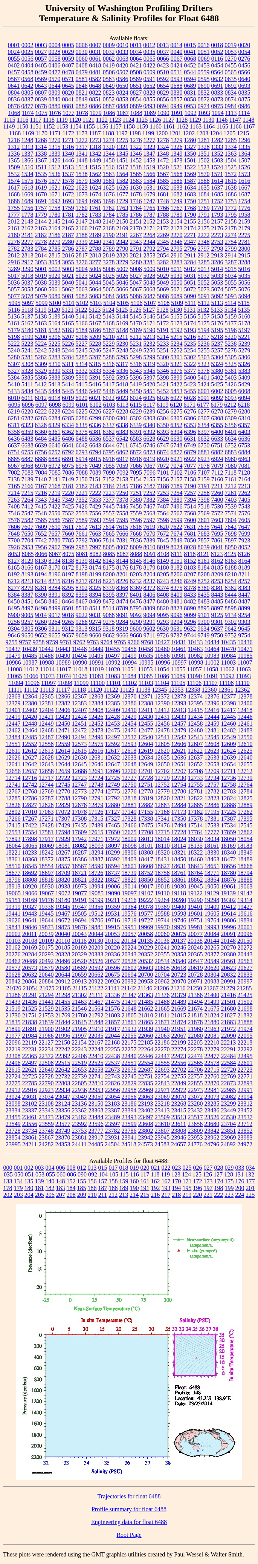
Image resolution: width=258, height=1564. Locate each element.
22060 (145, 1035)
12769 (46, 791)
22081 (212, 1035)
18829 (129, 879)
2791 (136, 248)
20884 (46, 981)
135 (29, 1181)
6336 (95, 425)
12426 (96, 717)
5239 (244, 343)
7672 (163, 533)
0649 (109, 86)
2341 (109, 242)
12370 (129, 696)
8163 (231, 561)
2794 (163, 248)
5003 (68, 269)
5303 (204, 357)
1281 (204, 140)
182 (50, 1188)
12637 (195, 757)
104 (103, 1174)
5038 (41, 282)
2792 (150, 248)
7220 (68, 493)
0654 (163, 86)
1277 (150, 140)
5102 (82, 303)
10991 (96, 662)
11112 (31, 689)
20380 (228, 954)
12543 (195, 737)
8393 (82, 594)
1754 (244, 201)
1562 (95, 174)
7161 (231, 479)
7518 (204, 506)
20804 (212, 974)
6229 (136, 411)
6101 (82, 404)
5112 (203, 303)
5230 (122, 343)
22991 (245, 1090)
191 (145, 1188)
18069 (46, 846)
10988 (46, 662)
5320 (163, 364)
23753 (79, 1130)
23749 (62, 1130)
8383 (244, 588)
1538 (82, 174)
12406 (62, 710)
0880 (55, 106)
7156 (163, 479)
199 (229, 1188)
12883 (162, 805)
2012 (14, 221)
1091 (177, 113)
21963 (212, 1029)
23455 (13, 1117)
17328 (129, 818)
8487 (244, 601)
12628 (46, 757)
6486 (68, 438)
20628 (13, 974)
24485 (95, 1144)
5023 (82, 276)
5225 (55, 343)
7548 (41, 513)
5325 (230, 364)
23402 (145, 1110)
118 (155, 1174)
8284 (55, 588)
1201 (175, 133)
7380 (136, 499)
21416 (228, 995)
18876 (228, 879)
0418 (95, 65)
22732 (62, 1076)
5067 (136, 289)
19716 (112, 920)
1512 (54, 167)
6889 (55, 459)
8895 (203, 608)
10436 (245, 642)
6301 (122, 418)
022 (166, 1167)
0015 (190, 45)
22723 (245, 1069)
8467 (82, 601)
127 (218, 1174)
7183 (95, 486)
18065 (29, 846)
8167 (41, 567)
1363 (231, 153)
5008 (136, 269)
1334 (231, 147)
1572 (231, 174)
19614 (228, 913)
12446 (245, 717)
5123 (95, 309)
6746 (149, 445)
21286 (13, 995)
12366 (62, 696)
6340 (149, 425)
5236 (204, 343)
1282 (217, 140)
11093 (243, 676)
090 (82, 1174)
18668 (245, 866)
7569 (204, 513)
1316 (68, 147)
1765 (150, 208)
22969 (145, 1090)
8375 (177, 588)
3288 (244, 262)
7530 (217, 506)
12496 (96, 737)
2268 (150, 235)
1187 (95, 133)
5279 (244, 350)
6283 (41, 418)
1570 (204, 174)
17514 (195, 825)
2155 (190, 221)
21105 (63, 988)
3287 (231, 262)
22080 (195, 1035)
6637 (14, 445)
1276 (136, 140)
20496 (62, 961)
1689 (27, 201)
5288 (109, 357)
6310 (244, 418)
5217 (203, 337)
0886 (95, 106)
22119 (29, 1042)
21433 (13, 1002)
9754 (244, 635)
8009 (136, 547)
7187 (150, 486)
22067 (178, 1035)
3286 (217, 262)
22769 (228, 1076)
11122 (111, 689)
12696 (112, 771)
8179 (150, 567)
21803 (112, 1015)
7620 (163, 527)
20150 (244, 940)
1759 (68, 208)
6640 (55, 445)
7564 (163, 513)
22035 (96, 1035)
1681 (163, 194)
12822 (195, 798)
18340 (228, 852)
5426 (230, 384)
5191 (163, 330)
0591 (150, 79)
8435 (204, 594)
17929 (62, 839)
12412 (161, 710)
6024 (136, 398)
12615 (79, 751)
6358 (14, 432)
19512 (96, 913)
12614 (62, 751)
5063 (82, 289)
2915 (244, 255)
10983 (212, 656)
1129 (195, 119)
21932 (129, 1029)
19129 (211, 893)
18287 (79, 852)
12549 (228, 737)
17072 (62, 812)
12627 (29, 757)
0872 (204, 99)
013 (92, 1167)
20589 (79, 968)
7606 (14, 527)
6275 (177, 411)
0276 (244, 58)
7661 (82, 533)
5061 (55, 289)
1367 (41, 160)
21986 (46, 1035)
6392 (150, 432)
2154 (177, 221)
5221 (244, 337)
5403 (231, 377)
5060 (41, 289)
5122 (81, 309)
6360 (41, 432)
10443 (62, 649)
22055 (129, 1035)
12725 (112, 778)
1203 (202, 133)
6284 (55, 418)
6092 (217, 398)
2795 (177, 248)
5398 (163, 377)
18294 (96, 852)
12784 (245, 791)
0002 (27, 45)
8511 (95, 608)
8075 (68, 554)
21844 (62, 1022)
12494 (79, 737)
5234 (177, 343)
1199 (148, 133)
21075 (47, 988)
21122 (96, 988)
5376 (177, 371)
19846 (29, 927)
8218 (95, 581)
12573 (79, 744)
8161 (204, 561)
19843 (13, 927)
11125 (127, 689)
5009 (150, 269)
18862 (195, 879)
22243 (79, 1049)
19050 (212, 886)
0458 (27, 72)
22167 (95, 1042)
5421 (163, 384)
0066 (163, 58)
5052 (204, 282)
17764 (195, 832)
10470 (228, 649)
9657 (68, 635)
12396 (212, 703)
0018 (217, 45)
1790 (190, 214)
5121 (68, 309)
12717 (46, 778)
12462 (13, 730)
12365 (46, 696)
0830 (177, 92)
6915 (95, 459)
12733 (195, 778)
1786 (136, 214)
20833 (245, 974)
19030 (178, 886)
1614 (217, 181)
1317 (82, 147)
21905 (79, 1029)
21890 (13, 1029)
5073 (204, 289)
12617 (112, 751)
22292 (245, 1049)
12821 (178, 798)
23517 (195, 1117)
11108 (226, 683)
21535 (62, 1008)
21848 (96, 1022)
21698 (245, 1008)
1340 (68, 153)
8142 (95, 561)
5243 (55, 350)
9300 (204, 622)
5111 (190, 303)
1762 (109, 208)
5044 (95, 282)
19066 (29, 893)
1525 (230, 167)
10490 (62, 656)
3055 (68, 262)
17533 (212, 825)
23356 (62, 1110)
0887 (109, 106)
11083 (112, 676)
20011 (29, 934)
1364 (244, 153)
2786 (68, 248)
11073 (47, 676)
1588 (204, 181)
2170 (136, 228)
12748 (96, 784)
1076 (55, 113)
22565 (195, 1063)
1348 (163, 153)
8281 (41, 588)
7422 (55, 506)
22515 (62, 1063)
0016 (203, 45)
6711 (122, 445)
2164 (55, 228)
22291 (228, 1049)
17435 (79, 825)
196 (197, 1188)
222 (218, 1195)
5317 (122, 364)
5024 (95, 276)
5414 (68, 384)
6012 (41, 398)
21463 (79, 1002)
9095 (163, 615)
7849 (177, 540)
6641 (68, 445)
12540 (145, 737)
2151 (136, 221)
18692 (29, 873)
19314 (244, 900)
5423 (190, 384)
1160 (156, 126)
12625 (244, 751)
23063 (145, 1097)
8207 (190, 574)
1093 (204, 113)
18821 (79, 879)
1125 (142, 119)
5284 (68, 357)
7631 (190, 527)
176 (239, 1181)
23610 (162, 1124)
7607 (27, 527)
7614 (108, 527)
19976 (178, 927)
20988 (212, 981)
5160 (244, 316)
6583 (136, 438)
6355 (217, 425)
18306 (129, 852)
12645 (79, 764)
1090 (163, 113)
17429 (62, 825)
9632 (190, 628)
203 (18, 1195)
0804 (14, 92)
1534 (27, 174)
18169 (228, 846)
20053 (112, 934)
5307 (14, 364)
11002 (212, 662)
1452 (136, 160)
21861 (129, 1022)
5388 (55, 377)
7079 (217, 466)
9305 (27, 628)
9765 (120, 642)
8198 (82, 574)
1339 (55, 153)
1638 (231, 187)
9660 (95, 635)
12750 (129, 784)
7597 (150, 520)
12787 (46, 798)
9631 (176, 628)
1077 (69, 113)
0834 (231, 92)
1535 (41, 174)
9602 (149, 628)
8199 (95, 574)
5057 (14, 289)
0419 (109, 65)
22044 (112, 1035)
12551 (13, 744)
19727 (145, 920)
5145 (136, 316)
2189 (95, 235)
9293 (163, 622)
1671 (55, 194)
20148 (228, 940)
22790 (46, 1083)
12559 (62, 744)
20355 (162, 954)
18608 (145, 866)
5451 (150, 391)
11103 (146, 683)
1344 (109, 153)
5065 (109, 289)
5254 (190, 350)
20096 (244, 934)
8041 (217, 547)
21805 (129, 1015)
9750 (217, 635)
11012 (30, 669)
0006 (82, 45)
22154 (79, 1042)
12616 (95, 751)
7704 (27, 540)
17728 (178, 832)
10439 (29, 649)
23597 (112, 1124)
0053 (231, 52)
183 (60, 1188)
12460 (228, 723)
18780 (228, 873)
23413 (162, 1110)
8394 (95, 594)
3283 (177, 262)
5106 (136, 303)
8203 (136, 574)
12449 (46, 723)
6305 (177, 418)
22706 (195, 1069)
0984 (231, 106)
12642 (29, 764)
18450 (178, 859)
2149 (109, 221)
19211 (112, 900)
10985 (245, 656)
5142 (95, 316)
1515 (95, 167)
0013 (163, 45)
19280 (178, 900)
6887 (27, 459)
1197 (121, 133)
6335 (81, 425)
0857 (177, 99)
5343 (136, 371)
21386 (195, 995)
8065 (27, 554)
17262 (245, 812)
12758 (228, 784)
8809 (149, 608)
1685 (217, 194)
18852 (162, 879)
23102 (29, 1103)
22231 (29, 1049)
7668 (136, 533)
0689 (190, 86)
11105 (178, 683)
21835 (13, 1022)
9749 (203, 635)
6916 (109, 459)
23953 (195, 1137)
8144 (122, 561)
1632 (163, 187)
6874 (163, 452)
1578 (68, 181)
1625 (109, 187)
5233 (163, 343)
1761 (95, 208)
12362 (242, 689)
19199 (96, 900)
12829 (62, 805)
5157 (204, 316)
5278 (231, 350)
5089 (177, 296)
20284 (29, 954)
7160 (217, 479)
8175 (109, 567)
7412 (27, 506)
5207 (68, 337)
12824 (228, 798)
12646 (96, 764)
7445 (109, 506)
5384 (14, 377)
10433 (195, 642)
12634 (145, 757)
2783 (27, 248)
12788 (62, 798)
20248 (195, 947)
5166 (82, 323)
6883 (231, 452)
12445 (228, 717)
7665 (109, 533)
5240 (14, 350)
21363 (145, 995)
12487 (46, 737)
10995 (145, 662)
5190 (150, 330)
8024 (177, 547)
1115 (9, 119)
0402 (14, 65)
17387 (228, 818)
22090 (228, 1035)
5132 (203, 309)
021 (155, 1167)
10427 (162, 642)
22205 (195, 1042)
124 (186, 1174)
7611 (68, 527)
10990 (79, 662)
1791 (204, 214)
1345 (122, 153)
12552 (29, 744)
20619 (195, 968)
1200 (162, 133)
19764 (212, 920)
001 (18, 1167)
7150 (82, 479)
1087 (123, 113)
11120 (94, 689)
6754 (14, 452)
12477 (145, 730)
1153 (62, 126)
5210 (109, 337)
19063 (245, 886)
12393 (178, 703)
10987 (29, 662)
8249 (190, 581)
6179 (217, 404)
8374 (163, 588)
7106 (190, 472)
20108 (29, 940)
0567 (14, 79)
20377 (212, 954)
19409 (212, 907)
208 (71, 1195)
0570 (55, 79)
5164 (55, 323)
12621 (178, 751)
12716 (29, 778)
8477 (150, 601)
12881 (129, 805)
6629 (163, 438)
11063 (243, 669)
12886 (212, 805)
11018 (80, 669)
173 (208, 1181)
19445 (46, 913)
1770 (217, 208)
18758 (162, 873)
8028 (190, 547)
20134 (128, 940)
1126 (155, 119)
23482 (79, 1117)
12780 (178, 791)
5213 (149, 337)
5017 (14, 276)
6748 (176, 445)
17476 (162, 825)
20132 (112, 940)
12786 (29, 798)
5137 (27, 316)
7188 (163, 486)
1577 (55, 181)
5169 (122, 323)
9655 (55, 635)
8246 (177, 581)
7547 (27, 513)
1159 (142, 126)
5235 (190, 343)
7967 (55, 547)
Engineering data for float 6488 (129, 1522)
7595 (122, 520)
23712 (244, 1124)
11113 (47, 689)
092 (92, 1174)
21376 (161, 995)
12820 (162, 798)
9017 (55, 615)
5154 (163, 316)
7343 (41, 499)
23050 (96, 1097)
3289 (14, 269)
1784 (109, 214)
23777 (96, 1130)
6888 (41, 459)
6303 (150, 418)
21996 (62, 1035)
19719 (129, 920)
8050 (231, 547)
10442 (46, 649)
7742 (41, 540)
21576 (112, 1008)
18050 (228, 839)
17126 (96, 812)
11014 (47, 669)
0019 (230, 45)
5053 (217, 282)
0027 (41, 52)
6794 (95, 452)
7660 (68, 533)
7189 (177, 486)
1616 (244, 181)
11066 (30, 676)
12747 (79, 784)
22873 (228, 1083)
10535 (145, 656)
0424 (177, 65)
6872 (136, 452)
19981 (195, 927)
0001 (14, 45)
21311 (96, 995)
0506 (109, 72)
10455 (112, 649)
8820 (163, 608)
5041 (82, 282)
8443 (217, 594)
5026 (122, 276)
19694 (79, 920)
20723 (178, 974)
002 (29, 1167)
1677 (122, 194)
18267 (62, 852)
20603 (145, 968)
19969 (145, 927)
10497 (112, 656)
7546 (14, 513)
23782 (112, 1130)
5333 (95, 371)
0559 (203, 72)
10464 (212, 649)
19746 (178, 920)
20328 (62, 954)
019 (134, 1167)
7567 (177, 513)
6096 (28, 404)
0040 (177, 52)
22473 (178, 1056)
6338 (122, 425)
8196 (55, 574)
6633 (217, 438)
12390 (162, 703)
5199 (27, 337)
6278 (217, 411)
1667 (244, 187)
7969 (68, 547)
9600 (136, 628)
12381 (46, 703)
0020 (244, 45)
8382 (231, 588)
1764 (136, 208)
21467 (96, 1002)
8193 (27, 574)
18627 (162, 866)
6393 (163, 432)
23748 (46, 1130)
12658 (46, 771)
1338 (41, 153)
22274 (178, 1049)
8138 (68, 561)
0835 (244, 92)
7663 (95, 533)
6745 (136, 445)
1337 (27, 153)
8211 (244, 574)
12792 (112, 798)
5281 (27, 357)
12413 (178, 710)
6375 (82, 432)
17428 (46, 825)
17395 (245, 818)
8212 (14, 581)
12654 (228, 764)
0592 (163, 79)
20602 (129, 968)
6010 (14, 398)
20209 (96, 947)
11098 (64, 683)
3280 (136, 262)
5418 (122, 384)
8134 (55, 561)
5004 (82, 269)
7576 (244, 513)
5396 (136, 377)
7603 (217, 520)
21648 (129, 1008)
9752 (230, 635)
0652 (150, 86)
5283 (55, 357)
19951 (129, 927)
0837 (27, 99)
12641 (13, 764)
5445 (68, 391)
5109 (177, 303)
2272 (204, 235)
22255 (112, 1049)
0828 (150, 92)
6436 (14, 438)
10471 (245, 649)
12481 (212, 730)
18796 (13, 879)
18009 (129, 839)
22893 (245, 1083)
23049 (79, 1097)
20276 (13, 954)
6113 (122, 404)
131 (239, 1174)
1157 (115, 126)
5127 (149, 309)
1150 (22, 126)
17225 (228, 812)
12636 (178, 757)
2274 (231, 235)
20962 (162, 981)
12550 (245, 737)
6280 (244, 411)
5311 (68, 364)
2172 (163, 228)
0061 (95, 58)
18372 (46, 859)
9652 (41, 635)
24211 (29, 1144)
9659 (82, 635)
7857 (204, 540)
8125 (230, 554)
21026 (13, 988)
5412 (41, 384)
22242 (62, 1049)
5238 (231, 343)
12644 (62, 764)
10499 (129, 656)
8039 (204, 547)
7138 (14, 479)
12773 (79, 791)
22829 (129, 1083)
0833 (217, 92)
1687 (244, 194)
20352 (145, 954)
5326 (244, 364)
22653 (79, 1069)
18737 (112, 873)
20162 (13, 947)
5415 (81, 384)
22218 (244, 1042)
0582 (95, 79)
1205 (229, 133)
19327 (29, 907)
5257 (217, 350)
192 (155, 1188)
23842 (212, 1130)
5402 (217, 377)
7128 (244, 472)
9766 (134, 642)
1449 (95, 160)
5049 (163, 282)
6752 (230, 445)
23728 (13, 1130)
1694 (82, 201)
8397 (122, 594)
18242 (46, 852)
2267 (136, 235)
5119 (40, 309)
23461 (29, 1117)
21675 (212, 1008)
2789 (109, 248)
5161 (14, 323)
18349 (245, 852)
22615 (13, 1069)
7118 (231, 472)
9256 (14, 622)
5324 (217, 364)
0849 (82, 99)
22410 (96, 1056)
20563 (245, 961)
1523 (203, 167)
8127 (14, 561)
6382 (109, 432)
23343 (46, 1110)
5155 (177, 316)
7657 (55, 533)
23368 (96, 1110)
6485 (55, 438)
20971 (195, 981)
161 (145, 1181)
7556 (95, 513)
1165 (222, 126)
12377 (228, 696)
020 (145, 1167)
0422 (150, 65)
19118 (178, 893)
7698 (231, 533)
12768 (29, 791)
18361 (13, 859)
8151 (177, 561)
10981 (178, 656)
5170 (136, 323)
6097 (41, 404)
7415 (41, 506)
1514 (81, 167)
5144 (122, 316)
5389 (68, 377)
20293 (46, 954)
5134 (230, 309)
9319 (122, 628)
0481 (95, 72)
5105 (123, 303)
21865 (145, 1022)
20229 (145, 947)
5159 (231, 316)
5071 (177, 289)
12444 (212, 717)
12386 (129, 703)
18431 (162, 859)
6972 (55, 466)
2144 (41, 221)
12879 (96, 805)
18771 (212, 873)
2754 (231, 242)
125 (197, 1174)
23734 (29, 1130)
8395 (109, 594)
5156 (190, 316)
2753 (217, 242)
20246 (178, 947)
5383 (244, 371)
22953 (96, 1090)
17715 (162, 832)
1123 (115, 119)
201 (250, 1188)
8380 (204, 588)
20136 (161, 940)
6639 (41, 445)
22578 (212, 1063)
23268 (178, 1103)
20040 (62, 934)
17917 (46, 839)
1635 (204, 187)
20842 (13, 981)
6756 (41, 452)
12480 (195, 730)
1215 (243, 133)
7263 (14, 499)
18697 (46, 873)
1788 (163, 214)
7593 (95, 520)
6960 (231, 459)
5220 (230, 337)
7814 (109, 540)
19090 (112, 893)
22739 (79, 1076)
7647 (244, 527)
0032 (109, 52)
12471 (62, 730)
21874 (178, 1022)
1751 (204, 201)
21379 (178, 995)
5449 (122, 391)
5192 (177, 330)
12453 (112, 723)
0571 (68, 79)
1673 (82, 194)
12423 (62, 717)
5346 (163, 371)
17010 (29, 812)
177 (250, 1181)
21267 (210, 988)
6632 (204, 438)
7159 (204, 479)
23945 (162, 1137)
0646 (82, 86)
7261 (231, 493)
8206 (177, 574)
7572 (217, 513)
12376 (212, 696)
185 (81, 1188)
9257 (27, 622)
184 (71, 1188)
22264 (145, 1049)
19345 (62, 907)
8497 (27, 608)
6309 (231, 418)
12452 (96, 723)
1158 (129, 126)
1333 (217, 147)
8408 (163, 594)
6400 (217, 432)
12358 (192, 689)
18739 (129, 873)
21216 (177, 988)
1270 (55, 140)
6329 (54, 425)
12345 (159, 689)
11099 (81, 683)
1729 (122, 201)
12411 (145, 710)
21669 (178, 1008)
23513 (178, 1117)
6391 (136, 432)
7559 (136, 513)
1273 (95, 140)
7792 (82, 540)
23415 (178, 1110)
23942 (145, 1137)
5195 (217, 330)
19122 (195, 893)
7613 (95, 527)
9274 (95, 622)
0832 (204, 92)
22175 (128, 1042)
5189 (136, 330)
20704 (162, 974)
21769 (62, 1015)
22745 (129, 1076)
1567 (163, 174)
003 (39, 1167)
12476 (129, 730)
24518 (128, 1144)
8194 (41, 574)
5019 (41, 276)
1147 (235, 119)
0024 (14, 52)
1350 (190, 153)
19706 (96, 920)
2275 (244, 235)
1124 (128, 119)
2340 (95, 242)
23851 (228, 1130)
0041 (190, 52)
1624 (95, 187)
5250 (150, 350)
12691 (96, 771)
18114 (178, 846)
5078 (27, 296)
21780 (79, 1015)
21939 (145, 1029)
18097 (112, 846)
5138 (41, 316)
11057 (194, 669)
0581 (82, 79)
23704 (228, 1124)
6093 (230, 398)
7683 (204, 533)
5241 (27, 350)
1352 (217, 153)
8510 (82, 608)
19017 (145, 886)
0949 (177, 106)
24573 (145, 1144)
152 (71, 1181)
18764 (195, 873)
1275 (122, 140)
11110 (242, 683)
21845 (79, 1022)
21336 (112, 995)
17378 (195, 818)
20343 (129, 954)
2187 (68, 235)
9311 (54, 628)
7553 (82, 513)
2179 (244, 228)
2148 (95, 221)
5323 (203, 364)
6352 (176, 425)
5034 (231, 276)
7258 (204, 493)
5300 (163, 357)
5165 (68, 323)
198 (218, 1188)
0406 (55, 65)
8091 (150, 554)
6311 (14, 425)
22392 (62, 1056)
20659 (79, 974)
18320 (162, 852)
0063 (122, 58)
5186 (95, 330)
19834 (245, 920)
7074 (177, 466)
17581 (46, 832)
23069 (162, 1097)
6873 (150, 452)
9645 (244, 628)
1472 (163, 160)
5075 (231, 289)
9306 (41, 628)
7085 (55, 472)
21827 (228, 1015)
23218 (162, 1103)
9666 (122, 635)
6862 (122, 452)
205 (39, 1195)
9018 (68, 615)
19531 (112, 913)
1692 (55, 201)
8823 (176, 608)
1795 (231, 214)
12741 (13, 784)
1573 (244, 174)
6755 (27, 452)
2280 (68, 242)
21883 (228, 1022)
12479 (178, 730)
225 (250, 1195)
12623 (211, 751)
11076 (80, 676)
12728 (145, 778)
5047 (136, 282)
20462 (13, 961)
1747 (150, 201)
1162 (182, 126)
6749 (190, 445)
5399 (177, 377)
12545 (212, 737)
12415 (195, 710)
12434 (195, 717)
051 (29, 1174)
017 (113, 1167)
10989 (62, 662)
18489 (245, 859)
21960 (195, 1029)
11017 (63, 669)
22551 (129, 1063)
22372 (46, 1056)
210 (92, 1195)
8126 (244, 554)
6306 (190, 418)
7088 (82, 472)
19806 (228, 920)
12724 (96, 778)
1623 (82, 187)
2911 (190, 255)
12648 (129, 764)
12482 (228, 730)
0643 (41, 86)
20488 (29, 961)
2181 (27, 235)
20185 (62, 947)
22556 (178, 1063)
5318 (136, 364)
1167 (249, 126)
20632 (29, 974)
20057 (128, 934)
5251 (163, 350)
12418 (244, 710)
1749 (177, 201)
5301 (177, 357)
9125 (217, 615)
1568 (177, 174)
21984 (29, 1035)
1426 (55, 160)
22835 (145, 1083)
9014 (41, 615)
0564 (217, 72)
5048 (150, 282)
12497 (112, 737)
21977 (13, 1035)
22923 (46, 1090)
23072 (195, 1097)
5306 (244, 357)
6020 (81, 398)
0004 (55, 45)
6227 (109, 411)
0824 (122, 92)
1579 (82, 181)
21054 (30, 988)
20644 (62, 974)
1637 (217, 187)
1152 (49, 126)
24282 (46, 1144)
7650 (27, 533)
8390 (41, 594)
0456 (244, 65)
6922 (190, 459)
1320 (109, 147)
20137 (178, 940)
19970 (162, 927)
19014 (129, 886)
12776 (129, 791)
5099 (41, 303)
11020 (112, 669)
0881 (68, 106)
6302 (136, 418)
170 (176, 1181)
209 (81, 1195)
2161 (14, 228)
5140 (68, 316)
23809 (195, 1130)
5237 (217, 343)
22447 (162, 1056)
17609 (79, 832)
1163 (196, 126)
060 (61, 1174)
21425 (244, 995)
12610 (245, 744)
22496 (13, 1063)
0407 (68, 65)
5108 (163, 303)
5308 (27, 364)
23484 (96, 1117)
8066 (41, 554)
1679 (150, 194)
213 (123, 1195)
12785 (13, 798)
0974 (204, 106)
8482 (190, 601)
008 (71, 1167)
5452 (163, 391)
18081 (62, 846)
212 (113, 1195)
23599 (129, 1124)
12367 (79, 696)
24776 (195, 1144)
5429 (244, 384)
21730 (13, 1015)
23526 (212, 1117)
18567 (79, 866)
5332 (82, 371)
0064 (136, 58)
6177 (203, 404)
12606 (178, 744)
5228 (95, 343)
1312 (14, 147)
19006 (112, 886)
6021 (95, 398)
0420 (122, 65)
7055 (109, 466)
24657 (178, 1144)
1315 (55, 147)
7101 (163, 472)
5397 (150, 377)
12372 (162, 696)
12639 (228, 757)
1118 (49, 119)
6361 (55, 432)
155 (81, 1181)
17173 (178, 812)
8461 (55, 601)
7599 (177, 520)
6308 (217, 418)
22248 (96, 1049)
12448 (29, 723)
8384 (14, 594)
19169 (29, 900)
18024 (178, 839)
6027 (176, 398)
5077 (14, 296)
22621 (29, 1069)
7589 (82, 520)
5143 (109, 316)
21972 (228, 1029)
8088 (136, 554)
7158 (190, 479)
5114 (230, 303)
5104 (109, 303)
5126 (136, 309)
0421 (136, 65)
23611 (178, 1124)
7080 (231, 466)
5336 (122, 371)
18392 (112, 859)
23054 (112, 1097)
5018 (27, 276)
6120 (176, 404)
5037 (27, 282)
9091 (122, 615)
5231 (136, 343)
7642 (230, 527)
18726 (96, 873)
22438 (112, 1056)
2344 (150, 242)
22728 (46, 1076)
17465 (112, 825)
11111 (15, 689)
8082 (95, 554)
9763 (93, 642)
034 (250, 1167)
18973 (79, 886)
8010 (150, 547)
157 (102, 1181)
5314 (81, 364)
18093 (96, 846)
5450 (136, 391)
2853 (150, 255)
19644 (46, 920)
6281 (14, 418)
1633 (177, 187)
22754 (162, 1076)
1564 (122, 174)
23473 (46, 1117)
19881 (96, 927)
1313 (27, 147)
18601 (129, 866)
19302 (228, 900)
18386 (79, 859)
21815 (178, 1015)
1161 (169, 126)
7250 (122, 493)
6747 (163, 445)
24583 (161, 1144)
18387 (96, 859)
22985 (228, 1090)
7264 (27, 499)
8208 (204, 574)
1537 (68, 174)
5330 (55, 371)
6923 (204, 459)
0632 (217, 79)
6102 (96, 404)
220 (197, 1195)
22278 (195, 1049)
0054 (244, 52)
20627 (245, 968)
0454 (217, 65)
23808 (178, 1130)
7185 (122, 486)
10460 (162, 649)
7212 (230, 486)
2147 (82, 221)
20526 (96, 961)
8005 (109, 547)
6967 (14, 466)
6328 (41, 425)
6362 (68, 432)
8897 (217, 608)
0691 (217, 86)
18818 (46, 879)
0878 (41, 106)
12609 (228, 744)
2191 (122, 235)
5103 (96, 303)
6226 (95, 411)
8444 (231, 594)
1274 (109, 140)
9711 (149, 635)
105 (113, 1174)
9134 (231, 615)
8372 (150, 588)
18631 (178, 866)
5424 (203, 384)
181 (39, 1188)
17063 (46, 812)
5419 (136, 384)
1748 (163, 201)
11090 (194, 676)
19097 (129, 893)
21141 (112, 988)
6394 (177, 432)
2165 (68, 228)
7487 (163, 506)
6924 (217, 459)
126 (207, 1174)
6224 (68, 411)
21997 (79, 1035)
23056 (129, 1097)
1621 (55, 187)
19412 (228, 907)
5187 (109, 330)
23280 (195, 1103)
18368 (29, 859)
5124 (108, 309)
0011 (136, 45)
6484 (41, 438)
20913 (79, 981)
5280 (14, 357)
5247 (109, 350)
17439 (96, 825)
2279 (55, 242)
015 (102, 1167)
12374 (195, 696)
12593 (129, 744)
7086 (68, 472)
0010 (122, 45)
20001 (245, 927)
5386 (41, 377)
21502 (245, 1002)
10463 (195, 649)
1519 (149, 167)
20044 (95, 934)
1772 (231, 208)
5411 (27, 384)
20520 (79, 961)
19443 (29, 913)
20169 (29, 947)
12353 (175, 689)
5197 (244, 330)
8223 (109, 581)
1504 (231, 160)
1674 (95, 194)
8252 (204, 581)
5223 (27, 343)
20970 (178, 981)
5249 (136, 350)
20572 (13, 968)
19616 (245, 913)
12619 (145, 751)
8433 (190, 594)
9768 (147, 642)
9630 (163, 628)
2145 (55, 221)
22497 (29, 1063)
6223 (55, 411)
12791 (96, 798)
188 (113, 1188)
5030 (177, 276)
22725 (29, 1076)
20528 (129, 961)
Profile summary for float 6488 (129, 1509)
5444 (55, 391)
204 (29, 1195)
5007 (122, 269)
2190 (109, 235)
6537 (109, 438)
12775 (112, 791)
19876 (79, 927)
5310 (55, 364)
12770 (62, 791)
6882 (217, 452)
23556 (29, 1124)
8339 (109, 588)
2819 (109, 255)
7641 (217, 527)
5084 (109, 296)
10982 (195, 656)
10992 (112, 662)
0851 (95, 99)
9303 (244, 622)
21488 (162, 1002)
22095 (245, 1035)
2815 (55, 255)
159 (123, 1181)
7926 (14, 547)
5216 (190, 337)
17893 (13, 839)
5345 (150, 371)
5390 (82, 377)
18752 (145, 873)
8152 (190, 561)
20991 (228, 981)
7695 (217, 533)
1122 (102, 119)
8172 (68, 567)
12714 (13, 778)
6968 (27, 466)
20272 (245, 947)
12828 (46, 805)
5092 (217, 296)
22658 (96, 1069)
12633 (129, 757)
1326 (177, 147)
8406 (150, 594)
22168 (112, 1042)
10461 (178, 649)
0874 (231, 99)
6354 (203, 425)
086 (71, 1174)
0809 (55, 92)
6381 (95, 432)
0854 (136, 99)
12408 (96, 710)
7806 (95, 540)
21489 (178, 1002)
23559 (46, 1124)
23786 (129, 1130)
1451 (122, 160)
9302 (231, 622)
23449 (228, 1110)
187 (102, 1188)
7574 (231, 513)
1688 (14, 201)
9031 (95, 615)
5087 (150, 296)
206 (50, 1195)
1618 (27, 187)
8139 (82, 561)
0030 (82, 52)
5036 (14, 282)
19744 (162, 920)
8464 (68, 601)
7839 (150, 540)
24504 (112, 1144)
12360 (209, 689)
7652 (41, 533)
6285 (68, 418)
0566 (244, 72)
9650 (27, 635)
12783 (228, 791)
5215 (176, 337)
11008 (14, 669)
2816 (68, 255)
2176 (217, 228)
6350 (163, 425)
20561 (228, 961)
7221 (82, 493)
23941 (129, 1137)
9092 (136, 615)
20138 (195, 940)
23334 (13, 1110)
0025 (27, 52)
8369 (136, 588)
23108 (46, 1103)
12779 (162, 791)
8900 (14, 615)
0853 (122, 99)
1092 (191, 113)
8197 (68, 574)
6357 (244, 425)
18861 (178, 879)
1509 (14, 167)
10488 (46, 656)
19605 (212, 913)
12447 (13, 723)
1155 (89, 126)
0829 (163, 92)
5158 (217, 316)
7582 (27, 520)
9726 (163, 635)
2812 (14, 255)
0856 (163, 99)
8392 (68, 594)
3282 (163, 262)
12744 (46, 784)
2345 (163, 242)
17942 (79, 839)
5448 (109, 391)
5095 (14, 303)
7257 (190, 493)
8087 (122, 554)
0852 (109, 99)
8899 (244, 608)
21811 (162, 1015)
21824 (211, 1015)
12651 (178, 764)
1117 (35, 119)
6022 (108, 398)
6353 (190, 425)
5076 (244, 289)
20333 (96, 954)
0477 (55, 72)
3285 (204, 262)
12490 (62, 737)
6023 (122, 398)
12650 (162, 764)
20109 (46, 940)
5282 (41, 357)
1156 (102, 126)
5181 (41, 330)
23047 (62, 1097)
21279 (227, 988)
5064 (95, 289)
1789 (177, 214)
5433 (14, 391)
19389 (162, 907)
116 (134, 1174)
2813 (27, 255)
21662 (145, 1008)
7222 (95, 493)
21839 (46, 1022)
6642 (82, 445)
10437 (13, 649)
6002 (217, 391)
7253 (163, 493)
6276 (190, 411)
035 (8, 1174)
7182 (82, 486)
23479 (62, 1117)
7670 (150, 533)
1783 (95, 214)
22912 (13, 1090)
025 (187, 1167)
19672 (62, 920)
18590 (96, 866)
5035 (244, 276)
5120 (54, 309)
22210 (211, 1042)
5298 (136, 357)
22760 (212, 1076)
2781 (244, 242)
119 (165, 1174)
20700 (145, 974)
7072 (163, 466)
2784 (41, 248)
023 (176, 1167)
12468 (46, 730)
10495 (96, 656)
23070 (178, 1097)
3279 (122, 262)
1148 (248, 119)
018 (123, 1167)
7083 (27, 472)
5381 (231, 371)
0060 (82, 58)
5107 (150, 303)
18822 (96, 879)
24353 (62, 1144)
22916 (29, 1090)
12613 (45, 751)
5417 (108, 384)
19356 (96, 907)
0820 (68, 92)
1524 (217, 167)
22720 (228, 1069)
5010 (163, 269)
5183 (68, 330)
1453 (150, 160)
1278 (163, 140)
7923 (244, 540)
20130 (95, 940)
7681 (190, 533)
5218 (217, 337)
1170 (41, 133)
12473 (96, 730)
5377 (190, 371)
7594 (109, 520)
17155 (145, 812)
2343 (136, 242)
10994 (129, 662)
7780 (55, 540)
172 (197, 1181)
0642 (27, 86)
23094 (245, 1097)
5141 (82, 316)
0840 (55, 99)
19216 (128, 900)
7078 (204, 466)
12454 (129, 723)
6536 (95, 438)
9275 (109, 622)
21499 (212, 1002)
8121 (203, 554)
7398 (204, 499)
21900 (46, 1029)
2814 (41, 255)
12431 (162, 717)
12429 (129, 717)
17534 (228, 825)
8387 (27, 594)
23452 (245, 1110)
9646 (14, 635)
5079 (41, 296)
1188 (108, 133)
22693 (162, 1069)
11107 (210, 683)
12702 (162, 771)
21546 (79, 1008)
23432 (195, 1110)
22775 (13, 1083)
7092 (122, 472)
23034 (46, 1097)
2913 (217, 255)
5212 (136, 337)
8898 (230, 608)
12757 (212, 784)
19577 (145, 913)
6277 (204, 411)
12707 (178, 771)
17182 (195, 812)
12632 (112, 757)
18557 (62, 866)
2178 (231, 228)
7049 (95, 466)
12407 (79, 710)
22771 (245, 1076)
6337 (108, 425)
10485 (29, 656)
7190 (190, 486)
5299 (150, 357)
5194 (204, 330)
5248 (122, 350)
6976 (82, 466)
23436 (212, 1110)
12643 (46, 764)
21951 (178, 1029)
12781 (195, 791)
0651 (136, 86)
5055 (231, 282)
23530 (228, 1117)
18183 (244, 846)
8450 (14, 601)
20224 (129, 947)
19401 (195, 907)
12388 (145, 703)
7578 (14, 520)
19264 (161, 900)
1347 (150, 153)
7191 (204, 486)
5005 (95, 269)
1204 (216, 133)
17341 (162, 818)
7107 (204, 472)
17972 (112, 839)
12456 (162, 723)
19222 (145, 900)
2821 (136, 255)
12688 (79, 771)
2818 (95, 255)
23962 (212, 1137)
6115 (136, 404)
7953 (27, 547)
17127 (112, 812)
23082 (228, 1097)
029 (229, 1167)
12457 (178, 723)
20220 (112, 947)
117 (144, 1174)
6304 (163, 418)
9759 (52, 642)
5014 (217, 269)
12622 (195, 751)
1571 (217, 174)
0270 (230, 58)
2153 (163, 221)
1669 (27, 194)
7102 (177, 472)
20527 (112, 961)
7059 (122, 466)
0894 (163, 106)
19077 (79, 893)
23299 (228, 1103)
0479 (82, 72)
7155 (150, 479)
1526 (244, 167)
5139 (55, 316)
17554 (29, 832)
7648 (14, 533)
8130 (41, 561)
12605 (162, 744)
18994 (96, 886)
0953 (190, 106)
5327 (14, 371)
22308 (13, 1056)
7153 (122, 479)
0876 (14, 106)
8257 (244, 581)
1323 (150, 147)
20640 (46, 974)
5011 (176, 269)
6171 (189, 404)
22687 (145, 1069)
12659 (62, 771)
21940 (162, 1029)
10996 (162, 662)
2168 (109, 228)
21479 (129, 1002)
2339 (82, 242)
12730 (178, 778)
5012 (190, 269)
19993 (212, 927)
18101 (145, 846)
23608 (145, 1124)
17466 (129, 825)
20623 (228, 968)
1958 (244, 214)
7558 (122, 513)
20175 (46, 947)
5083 (95, 296)
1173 (81, 133)
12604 (145, 744)
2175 (204, 228)
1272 (82, 140)
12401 (13, 710)
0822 (95, 92)
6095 (14, 404)
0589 (136, 79)
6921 (177, 459)
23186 (129, 1103)
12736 (228, 778)
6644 (109, 445)
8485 (217, 601)
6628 (150, 438)
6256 (163, 411)
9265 (68, 622)
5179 (14, 330)
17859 (228, 832)
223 (229, 1195)
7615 (122, 527)
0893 (150, 106)
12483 (245, 730)
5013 (203, 269)
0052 (217, 52)
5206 (55, 337)
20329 (79, 954)
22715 (212, 1069)
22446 (145, 1056)
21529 (46, 1008)
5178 (244, 323)
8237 (150, 581)
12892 (13, 812)
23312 (245, 1103)
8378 (190, 588)
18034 (212, 839)
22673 (112, 1069)
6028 (190, 398)
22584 (228, 1063)
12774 (96, 791)
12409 (112, 710)
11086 (161, 676)
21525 (29, 1008)
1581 (109, 181)
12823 (212, 798)
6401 (231, 432)
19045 (195, 886)
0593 (177, 79)
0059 (68, 58)
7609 (41, 527)
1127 (168, 119)
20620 (212, 968)
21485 (145, 1002)
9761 (66, 642)
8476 (136, 601)
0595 (204, 79)
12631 (96, 757)
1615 (231, 181)
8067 (55, 554)
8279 (27, 588)
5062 (68, 289)
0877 (27, 106)
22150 (62, 1042)
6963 (244, 459)
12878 (79, 805)
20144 (211, 940)
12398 (228, 703)
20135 (145, 940)
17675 (129, 832)
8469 (95, 601)
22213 (228, 1042)
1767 (177, 208)
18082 (79, 846)
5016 (244, 269)
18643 (195, 866)
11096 (32, 683)
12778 (145, 791)
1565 (136, 174)
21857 (112, 1022)
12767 (13, 791)
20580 (62, 968)
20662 (96, 974)
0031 (95, 52)
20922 (96, 981)
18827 (112, 879)
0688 (177, 86)
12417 (228, 710)
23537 (245, 1117)
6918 (136, 459)
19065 (13, 893)
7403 (231, 499)
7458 (136, 506)
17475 (145, 825)
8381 (217, 588)
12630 (79, 757)
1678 (136, 194)
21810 (145, 1015)
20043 (79, 934)
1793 (217, 214)
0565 (230, 72)
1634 (190, 187)
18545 (29, 866)
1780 (55, 214)
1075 (41, 113)
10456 (129, 649)
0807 (41, 92)
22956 (112, 1090)
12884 (178, 805)
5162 (27, 323)
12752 (162, 784)
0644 (55, 86)
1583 (136, 181)
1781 (68, 214)
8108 (163, 554)
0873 (217, 99)
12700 (129, 771)
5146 (150, 316)
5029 (163, 276)
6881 (204, 452)
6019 (68, 398)
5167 (95, 323)
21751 (29, 1015)
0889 (136, 106)
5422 (176, 384)
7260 (217, 493)
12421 (46, 717)
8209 (217, 574)
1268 (41, 140)
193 (166, 1188)
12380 (29, 703)
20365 (195, 954)
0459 (41, 72)
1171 (55, 133)
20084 (211, 934)
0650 (122, 86)
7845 (163, 540)
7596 (136, 520)
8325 (95, 588)
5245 (82, 350)
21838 (29, 1022)
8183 (190, 567)
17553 (13, 832)
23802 (145, 1130)
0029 (68, 52)
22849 (178, 1083)
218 (176, 1195)
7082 (14, 472)
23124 (62, 1103)
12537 (129, 737)
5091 (204, 296)
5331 (68, 371)
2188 (82, 235)
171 (187, 1181)
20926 (112, 981)
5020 (55, 276)
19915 (112, 927)
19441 (13, 913)
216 (155, 1195)
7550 (55, 513)
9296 (190, 622)
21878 (195, 1022)
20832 (228, 974)
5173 (177, 323)
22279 (212, 1049)
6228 (122, 411)
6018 (54, 398)
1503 (217, 160)
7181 (68, 486)
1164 (209, 126)
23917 (96, 1137)
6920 (163, 459)
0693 (244, 86)
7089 (95, 472)
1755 (14, 208)
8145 (136, 561)
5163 (41, 323)
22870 (212, 1083)
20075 (178, 934)
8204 (150, 574)
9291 (150, 622)
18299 (112, 852)
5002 (55, 269)
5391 (95, 377)
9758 (39, 642)
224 (239, 1195)
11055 (178, 669)
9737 (176, 635)
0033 (122, 52)
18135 (195, 846)
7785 (68, 540)
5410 (14, 384)
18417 (145, 859)
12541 (162, 737)
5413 (54, 384)
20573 (29, 968)
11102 (129, 683)
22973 (195, 1090)
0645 (68, 86)
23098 (13, 1103)
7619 (149, 527)
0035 (150, 52)
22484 (228, 1056)
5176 (217, 323)
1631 (150, 187)
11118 (79, 689)
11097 (48, 683)
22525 (96, 1063)
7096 (150, 472)
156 (92, 1181)
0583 (109, 79)
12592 (112, 744)
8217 (82, 581)
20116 (79, 940)
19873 (46, 927)
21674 (195, 1008)
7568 (190, 513)
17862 (245, 832)
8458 (41, 601)
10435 (228, 642)
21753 (46, 1015)
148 (60, 1181)
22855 (195, 1083)
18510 (13, 866)
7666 (122, 533)
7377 (109, 499)
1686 (231, 194)
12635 (162, 757)
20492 (46, 961)
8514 (108, 608)
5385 (27, 377)
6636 (244, 438)
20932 (129, 981)
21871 (162, 1022)
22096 (13, 1042)
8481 (177, 601)
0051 (204, 52)
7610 (55, 527)
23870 (62, 1137)
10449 (96, 649)
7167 (41, 486)
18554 (46, 866)
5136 (14, 316)
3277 (95, 262)
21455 (62, 1002)
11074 (63, 676)
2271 (190, 235)
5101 (69, 303)
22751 (145, 1076)
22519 (79, 1063)
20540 (178, 961)
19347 (79, 907)
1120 (75, 119)
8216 (68, 581)
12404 (46, 710)
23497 (145, 1117)
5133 (217, 309)
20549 (212, 961)
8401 (136, 594)
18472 (228, 859)
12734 (212, 778)
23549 (13, 1124)
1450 (109, 160)
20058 (145, 934)
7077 (190, 466)
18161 (211, 846)
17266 (13, 818)
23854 (13, 1137)
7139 (27, 479)
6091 (203, 398)
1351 (204, 153)
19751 (195, 920)
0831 (190, 92)
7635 (203, 527)
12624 (228, 751)
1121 (88, 119)
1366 (27, 160)
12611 (13, 751)
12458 (195, 723)
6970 (41, 466)
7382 (150, 499)
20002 (13, 934)
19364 (129, 907)
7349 (68, 499)
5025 (109, 276)
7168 (55, 486)
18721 (79, 873)
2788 (95, 248)
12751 (145, 784)
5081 (68, 296)
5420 (149, 384)
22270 (162, 1049)
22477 (212, 1056)
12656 (13, 771)
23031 (29, 1097)
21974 (245, 1029)
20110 (62, 940)
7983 (82, 547)
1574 (14, 181)
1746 (136, 201)
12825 (245, 798)
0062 (109, 58)
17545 (245, 825)
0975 (217, 106)
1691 (41, 201)
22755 (178, 1076)
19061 (228, 886)
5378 (204, 371)
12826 (13, 805)
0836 (14, 99)
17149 (129, 812)
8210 (231, 574)
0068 (190, 58)
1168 (15, 133)
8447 (244, 594)
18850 (145, 879)
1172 (68, 133)
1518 (136, 167)
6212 (230, 404)
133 (7, 1181)
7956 (41, 547)
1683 (190, 194)
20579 (46, 968)
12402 (29, 710)
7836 (136, 540)
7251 (136, 493)
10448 (79, 649)
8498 (41, 608)
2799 (231, 248)
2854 (163, 255)
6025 (149, 398)
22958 (129, 1090)
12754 (178, 784)
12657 (29, 771)
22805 (79, 1083)
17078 (79, 812)
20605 (162, 968)
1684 (204, 194)
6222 (41, 411)
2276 (14, 242)
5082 (82, 296)
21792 (96, 1015)
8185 (217, 567)
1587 (190, 181)
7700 (14, 540)
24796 (211, 1144)
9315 (95, 628)
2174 (190, 228)
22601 (245, 1063)
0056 (27, 58)
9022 (82, 615)
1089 (150, 113)
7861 (217, 540)
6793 (82, 452)
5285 (82, 357)
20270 (228, 947)
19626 (13, 920)
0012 (149, 45)
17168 (162, 812)
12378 (245, 696)
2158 (231, 221)
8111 (176, 554)
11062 (227, 669)
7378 (122, 499)
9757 (25, 642)
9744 (190, 635)
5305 (231, 357)
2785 (55, 248)
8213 (27, 581)
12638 (212, 757)
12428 (112, 717)
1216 (14, 140)
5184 (82, 330)
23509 (162, 1117)
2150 (122, 221)
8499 (55, 608)
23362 (79, 1110)
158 (113, 1181)
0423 (163, 65)
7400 (217, 499)
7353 (95, 499)
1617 (14, 187)
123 (175, 1174)
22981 (212, 1090)
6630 (177, 438)
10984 (228, 656)
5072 (190, 289)
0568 (27, 79)
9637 (217, 628)
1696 (109, 201)
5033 (217, 276)
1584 (150, 181)
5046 (122, 282)
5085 (122, 296)
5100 (55, 303)
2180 (14, 235)
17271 (46, 818)
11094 (15, 683)
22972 (178, 1090)
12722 (62, 778)
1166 (235, 126)
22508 (46, 1063)
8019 (163, 547)
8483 (204, 601)
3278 (109, 262)
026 (197, 1167)
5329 (41, 371)
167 (166, 1181)
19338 (46, 907)
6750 (203, 445)
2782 (14, 248)
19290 (195, 900)
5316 (108, 364)
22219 (13, 1049)
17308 (79, 818)
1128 (182, 119)
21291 (29, 995)
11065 (14, 676)
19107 (145, 893)
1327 (190, 147)
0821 (82, 92)
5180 (27, 330)
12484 (13, 737)
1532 (14, 174)
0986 (244, 106)
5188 (122, 330)
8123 (217, 554)
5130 (176, 309)
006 (60, 1167)
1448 (82, 160)
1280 (190, 140)
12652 (195, 764)
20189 (79, 947)
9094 (150, 615)
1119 (62, 119)
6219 (14, 411)
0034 (136, 52)
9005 (27, 615)
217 (165, 1195)
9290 (136, 622)
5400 (190, 377)
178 (7, 1188)
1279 (177, 140)
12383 (79, 703)
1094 (218, 113)
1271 (68, 140)
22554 (145, 1063)
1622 (68, 187)
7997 (95, 547)
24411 (79, 1144)
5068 (150, 289)
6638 (27, 445)
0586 (122, 79)
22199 (178, 1042)
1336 (14, 153)
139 (39, 1181)
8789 (122, 608)
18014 (162, 839)
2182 (41, 235)
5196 (231, 330)
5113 (217, 303)
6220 (27, 411)
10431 (178, 642)
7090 (109, 472)
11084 (129, 676)
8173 (82, 567)
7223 (109, 493)
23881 (79, 1137)
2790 (122, 248)
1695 (95, 201)
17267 (29, 818)
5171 (150, 323)
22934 (62, 1090)
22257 (129, 1049)
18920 (29, 886)
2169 (122, 228)
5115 (243, 303)
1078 (82, 113)
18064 (13, 846)
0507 (122, 72)
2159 (244, 221)
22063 (162, 1035)
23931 (112, 1137)
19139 (228, 893)
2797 (204, 248)
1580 (95, 181)
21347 (128, 995)
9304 (14, 628)
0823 (109, 92)
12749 (112, 784)
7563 (150, 513)
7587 (68, 520)
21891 (29, 1029)
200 (239, 1188)
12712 (244, 771)
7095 (136, 472)
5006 (109, 269)
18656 (228, 866)
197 (208, 1188)
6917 (122, 459)
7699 (244, 533)
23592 (79, 1124)
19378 (145, 907)
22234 (46, 1049)
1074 (28, 113)
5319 (149, 364)
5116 (14, 309)
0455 (231, 65)
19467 (62, 913)
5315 (95, 364)
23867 (46, 1137)
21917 (112, 1029)
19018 (162, 886)
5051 (190, 282)
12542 (178, 737)
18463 (212, 859)
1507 (244, 160)
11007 (244, 662)
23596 (96, 1124)
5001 (41, 269)
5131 (190, 309)
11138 (143, 689)
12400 (245, 703)
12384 (96, 703)
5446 (82, 391)
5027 (136, 276)
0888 (122, 106)
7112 (217, 472)
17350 (178, 818)
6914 (82, 459)
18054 (245, 839)
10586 (162, 656)
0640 (244, 79)
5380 (217, 371)
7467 (150, 506)
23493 (129, 1117)
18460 (195, 859)
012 (81, 1167)
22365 (29, 1056)
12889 (245, 805)
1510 (27, 167)
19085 (96, 893)
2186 (55, 235)
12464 (29, 730)
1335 (244, 147)
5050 (177, 282)
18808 (29, 879)
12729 (162, 778)
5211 (122, 337)
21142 (128, 988)
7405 (244, 499)
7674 (177, 533)
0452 (190, 65)
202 (7, 1195)
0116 (217, 58)
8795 (136, 608)
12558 (46, 744)
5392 (109, 377)
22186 (161, 1042)
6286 (82, 418)
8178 (136, 567)
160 (134, 1181)
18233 (29, 852)
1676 (109, 194)
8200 (109, 574)
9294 (177, 622)
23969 (228, 1137)
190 (134, 1188)
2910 (177, 255)
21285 (244, 988)
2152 (150, 221)
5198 (14, 337)
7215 (27, 493)
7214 (14, 493)
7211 (217, 486)
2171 (150, 228)
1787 (150, 214)
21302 (79, 995)
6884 (244, 452)
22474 (195, 1056)
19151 (13, 900)
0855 (150, 99)
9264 (55, 622)
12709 (212, 771)
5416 (95, 384)
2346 (177, 242)
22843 (162, 1083)
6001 (204, 391)
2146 (68, 221)
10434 (212, 642)
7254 (177, 493)
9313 (81, 628)
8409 (177, 594)
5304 (217, 357)
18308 (145, 852)
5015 (230, 269)
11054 (161, 669)
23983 (245, 1137)
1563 (109, 174)
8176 (122, 567)
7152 (109, 479)
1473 (177, 160)
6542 (122, 438)
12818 (129, 798)
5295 (122, 357)
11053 (145, 669)
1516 (108, 167)
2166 (82, 228)
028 (218, 1167)
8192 (14, 574)
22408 (79, 1056)
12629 (62, 757)
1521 (176, 167)
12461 (245, 723)
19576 (129, 913)
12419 (13, 717)
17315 (96, 818)
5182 (55, 330)
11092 (227, 676)
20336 (112, 954)
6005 (231, 391)
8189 (244, 567)
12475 (112, 730)
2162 (27, 228)
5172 (163, 323)
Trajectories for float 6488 (129, 1496)
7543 (244, 506)
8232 (136, 581)
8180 (163, 567)
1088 (136, 113)
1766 (163, 208)
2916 (14, 262)
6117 (149, 404)
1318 (95, 147)
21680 (228, 1008)
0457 (14, 72)
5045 (109, 282)
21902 (62, 1029)
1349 (177, 153)
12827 (29, 805)
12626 (13, 757)
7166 (27, 486)
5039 (55, 282)
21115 (79, 988)
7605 (244, 520)
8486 (231, 601)
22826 (112, 1083)
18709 (62, 873)
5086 (136, 296)
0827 (136, 92)
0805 (27, 92)
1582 (122, 181)
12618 (128, 751)
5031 (190, 276)
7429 (95, 506)
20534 (162, 961)
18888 (245, 879)
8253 (217, 581)
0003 (41, 45)
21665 (162, 1008)
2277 (27, 242)
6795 (109, 452)
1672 (68, 194)
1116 (22, 119)
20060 (161, 934)
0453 (204, 65)
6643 (95, 445)
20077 (195, 934)
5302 (190, 357)
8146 (150, 561)
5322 (190, 364)
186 (92, 1188)
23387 (112, 1110)
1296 (244, 140)
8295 (68, 588)
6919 (150, 459)
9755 (12, 642)
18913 (13, 886)
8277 (14, 588)
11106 (194, 683)
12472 (79, 730)
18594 (112, 866)
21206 (161, 988)
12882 (145, 805)
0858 (190, 99)
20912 (62, 981)
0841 (68, 99)
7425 (68, 506)
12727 (129, 778)
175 (229, 1181)
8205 (163, 574)
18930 (46, 886)
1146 (221, 119)
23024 (13, 1097)
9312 (68, 628)
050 (18, 1174)
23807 (162, 1130)
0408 (82, 65)
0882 (82, 106)
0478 (68, 72)
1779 (41, 214)
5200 (41, 337)
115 (124, 1174)
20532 (145, 961)
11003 (228, 662)
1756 (27, 208)
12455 (145, 723)
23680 (211, 1124)
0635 (231, 79)
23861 (29, 1137)
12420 (29, 717)
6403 (244, 432)
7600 (190, 520)
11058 (210, 669)
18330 (212, 852)
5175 (204, 323)
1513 (68, 167)
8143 (109, 561)
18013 (145, 839)
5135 (244, 309)
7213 (244, 486)
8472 (109, 601)
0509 (150, 72)
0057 (41, 58)
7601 (204, 520)
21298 (62, 995)
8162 (217, 561)
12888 (228, 805)
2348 (204, 242)
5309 (41, 364)
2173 (177, 228)
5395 (122, 377)
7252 (150, 493)
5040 (68, 282)
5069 (163, 289)
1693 (68, 201)
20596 (112, 968)
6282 (27, 418)
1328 (204, 147)
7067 (150, 466)
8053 (14, 554)
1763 (122, 208)
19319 (13, 907)
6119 (162, 404)
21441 (46, 1002)
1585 (163, 181)
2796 (190, 248)
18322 (195, 852)
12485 (29, 737)
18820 (62, 879)
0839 (41, 99)
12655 (245, 764)
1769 (204, 208)
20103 (13, 940)
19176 (46, 900)
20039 (45, 934)
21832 (244, 1015)
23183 (112, 1103)
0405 (41, 65)
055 (50, 1174)
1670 (41, 194)
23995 (13, 1144)
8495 (14, 608)
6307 (204, 418)
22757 (195, 1076)
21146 (144, 988)
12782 (212, 791)
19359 (112, 907)
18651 (212, 866)
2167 (95, 228)
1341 (82, 153)
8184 (204, 567)
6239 (150, 411)
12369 (112, 696)
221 (207, 1195)
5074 (217, 289)
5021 (68, 276)
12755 (195, 784)
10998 (195, 662)
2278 (41, 242)
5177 (231, 323)
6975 (68, 466)
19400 (178, 907)
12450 (62, 723)
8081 (82, 554)
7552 (68, 513)
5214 (163, 337)
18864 (212, 879)
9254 (244, 615)
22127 (45, 1042)
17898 (29, 839)
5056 (244, 282)
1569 (190, 174)
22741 (96, 1076)
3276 (82, 262)
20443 (245, 954)
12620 (161, 751)
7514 (190, 506)
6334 (68, 425)
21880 (212, 1022)
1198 (134, 133)
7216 (41, 493)
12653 (212, 764)
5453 (177, 391)
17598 (62, 832)
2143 (27, 221)
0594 (190, 79)
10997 (178, 662)
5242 (41, 350)
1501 (190, 160)
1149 (9, 126)
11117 (63, 689)
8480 (163, 601)
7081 (244, 466)
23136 (79, 1103)
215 (144, 1195)
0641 (14, 86)
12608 (212, 744)
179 (18, 1188)
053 (39, 1174)
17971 (96, 839)
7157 (177, 479)
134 (18, 1181)
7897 (231, 540)
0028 (55, 52)
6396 (190, 432)
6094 (244, 398)
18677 (13, 873)
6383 (122, 432)
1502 (204, 160)
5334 (109, 371)
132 (249, 1174)
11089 (178, 676)
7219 (55, 493)
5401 (204, 377)
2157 (217, 221)
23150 (96, 1103)
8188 (231, 567)
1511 (41, 167)
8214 (41, 581)
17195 (212, 812)
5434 (27, 391)
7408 (14, 506)
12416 (211, 710)
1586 (177, 181)
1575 (27, 181)
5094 (244, 296)
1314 (41, 147)
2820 (122, 255)
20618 (178, 968)
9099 (190, 615)
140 (50, 1181)
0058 (55, 58)
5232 (150, 343)
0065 (150, 58)
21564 (96, 1008)
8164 (244, 561)
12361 (225, 689)
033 (239, 1167)
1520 (163, 167)
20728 (195, 974)
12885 (195, 805)
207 (60, 1195)
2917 (27, 262)
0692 (231, 86)
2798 (217, 248)
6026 (163, 398)
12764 (245, 784)
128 (228, 1174)
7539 (231, 506)
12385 (112, 703)
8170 (55, 567)
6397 (204, 432)
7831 (122, 540)
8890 (190, 608)
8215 (55, 581)
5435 (41, 391)
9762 (79, 642)
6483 (27, 438)
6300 (109, 418)
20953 (145, 981)
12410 (129, 710)
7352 (82, 499)
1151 (35, 126)
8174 (95, 567)
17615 (96, 832)
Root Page (128, 1535)
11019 (96, 669)
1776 (244, 208)
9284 (122, 622)
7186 (136, 486)
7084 (41, 472)
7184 (109, 486)
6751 (217, 445)
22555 (162, 1063)
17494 (178, 825)
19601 (195, 913)
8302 (82, 588)
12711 (228, 771)
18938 (62, 886)
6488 (82, 438)
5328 (27, 371)
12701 (145, 771)
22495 (245, 1056)
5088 (163, 296)
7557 (109, 513)
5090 (190, 296)
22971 (162, 1090)
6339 (136, 425)
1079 (96, 113)
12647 (112, 764)
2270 (177, 235)
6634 (231, 438)
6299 (95, 418)
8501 (68, 608)
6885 (14, 459)
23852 (245, 1130)
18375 (62, 859)
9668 (136, 635)
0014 (176, 45)
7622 (176, 527)
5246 (95, 350)
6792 (68, 452)
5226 (68, 343)
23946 (178, 1137)
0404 (27, 65)
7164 (244, 479)
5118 (27, 309)
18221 (13, 852)
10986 (13, 662)
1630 (136, 187)
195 (187, 1188)
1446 (68, 160)
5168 (109, 323)
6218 (244, 404)
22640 (46, 1069)
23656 (195, 1124)
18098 (129, 846)
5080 (55, 296)
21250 (194, 988)
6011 (27, 398)
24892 (228, 1144)
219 (186, 1195)
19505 (79, 913)
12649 (145, 764)
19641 (29, 920)
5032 (204, 276)
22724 (13, 1076)
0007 (95, 45)
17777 (212, 832)
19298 (211, 900)
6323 (27, 425)
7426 (82, 506)
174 (218, 1181)
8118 (189, 554)
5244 (68, 350)
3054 (55, 262)
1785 (122, 214)
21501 (228, 1002)
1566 (150, 174)
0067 (177, 58)
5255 (204, 350)
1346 (136, 153)
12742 (29, 784)
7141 (55, 479)
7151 (95, 479)
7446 (122, 506)
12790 (79, 798)
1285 (231, 140)
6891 (68, 459)
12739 (245, 778)
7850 (190, 540)
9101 (204, 615)
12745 (62, 784)
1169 (28, 133)
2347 (190, 242)
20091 (228, 934)
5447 (95, 391)
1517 (122, 167)
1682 (177, 194)
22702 (178, 1069)
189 (123, 1188)
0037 (163, 52)
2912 (203, 255)
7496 (177, 506)
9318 (108, 628)
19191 (79, 900)
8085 (109, 554)
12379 (13, 703)
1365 (14, 160)
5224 (41, 343)
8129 (27, 561)
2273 (217, 235)
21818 (195, 1015)
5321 (176, 364)
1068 (14, 113)
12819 (145, 798)
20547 (195, 961)
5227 (82, 343)
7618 (136, 527)
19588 (162, 913)
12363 (13, 696)
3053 (41, 262)
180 (29, 1188)
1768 (190, 208)
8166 (27, 567)
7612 (81, 527)
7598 (163, 520)
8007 (122, 547)
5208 (82, 337)
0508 (136, 72)
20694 (129, 974)
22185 (145, 1042)
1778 (27, 214)
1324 (163, 147)
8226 (122, 581)
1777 (14, 214)
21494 (195, 1002)
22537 (112, 1063)
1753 (231, 201)
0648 (95, 86)
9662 (109, 635)
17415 (13, 825)
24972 (244, 1144)
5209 (95, 337)
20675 (112, 974)
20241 (162, 947)
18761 (178, 873)
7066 (136, 466)
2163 (41, 228)
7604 (231, 520)
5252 (177, 350)
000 (7, 1167)
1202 (189, 133)
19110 (162, 893)
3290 (27, 269)
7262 (244, 493)
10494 (79, 656)
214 (134, 1195)
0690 (204, 86)
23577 (62, 1124)
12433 (178, 717)
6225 (82, 411)
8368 (122, 588)
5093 (231, 296)
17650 (112, 832)
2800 (244, 248)
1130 (208, 119)
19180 (62, 900)
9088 (109, 615)
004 (50, 1167)
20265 (212, 947)
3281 (150, 262)
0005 (68, 45)
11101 (113, 683)
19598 (178, 913)
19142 (244, 893)
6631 (190, 438)
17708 (145, 832)
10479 (13, 656)
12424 (79, 717)
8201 (122, 574)
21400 (211, 995)
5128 (163, 309)
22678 (129, 1069)
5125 (122, 309)
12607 (195, 744)
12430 (145, 717)
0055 (14, 58)
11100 (97, 683)
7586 (55, 520)
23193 (145, 1103)
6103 (109, 404)
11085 (145, 676)
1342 (95, 153)
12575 (96, 744)
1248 (27, 140)
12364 (29, 696)
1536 (55, 174)
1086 (109, 113)
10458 (145, 649)
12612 (29, 751)
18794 (245, 873)
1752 (217, 201)
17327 (112, 818)
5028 (150, 276)
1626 (122, 187)
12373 (178, 696)
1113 (231, 113)
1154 (75, 126)
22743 (112, 1076)
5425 (217, 384)
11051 (129, 669)
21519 (13, 1008)
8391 (55, 594)
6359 (27, 432)
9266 (82, 622)
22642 (62, 1069)
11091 (210, 676)
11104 (162, 683)
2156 (204, 221)
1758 (55, 208)
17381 (212, 818)
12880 (112, 805)
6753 (244, 445)
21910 (96, 1029)
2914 (230, 255)
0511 (176, 72)
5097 (28, 303)
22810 (96, 1083)
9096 (177, 615)
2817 (82, 255)
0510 (163, 72)
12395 (195, 703)
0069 (204, 58)
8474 (122, 601)
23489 (112, 1117)
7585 (41, 520)
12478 (162, 730)
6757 (55, 452)
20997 (245, 981)
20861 (29, 981)
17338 (145, 818)
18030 (195, 839)
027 (208, 1167)
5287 (95, 357)
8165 (14, 567)
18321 (178, 852)
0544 (190, 72)
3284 (190, 262)
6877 (177, 452)
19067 (46, 893)
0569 (41, 79)
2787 (82, 248)
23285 (212, 1103)
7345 (55, 499)
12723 (79, 778)
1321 (122, 147)
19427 (245, 907)
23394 (129, 1110)
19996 (228, 927)
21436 (29, 1002)
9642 (230, 628)
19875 (62, 927)
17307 (62, 818)
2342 (122, 242)
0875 (244, 99)
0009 (109, 45)
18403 (129, 859)
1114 (244, 113)
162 (155, 1181)
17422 (29, 825)
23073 (212, 1097)
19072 (62, 893)
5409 (244, 377)
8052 (244, 547)
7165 (14, 486)
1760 (82, 208)
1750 (190, 201)
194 (176, 1188)
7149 (68, 479)
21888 (245, 1022)
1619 (41, 187)
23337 (29, 1110)
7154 (136, 479)
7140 (41, 479)
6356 (230, 425)
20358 (178, 954)
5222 (14, 343)
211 (102, 1195)
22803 (62, 1083)
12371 (145, 696)
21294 (46, 995)
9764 (107, 642)
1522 (190, 167)
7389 (177, 499)
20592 (96, 968)
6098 (55, 404)
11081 (96, 676)
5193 (190, 330)
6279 (231, 411)
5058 (27, 289)
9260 (41, 622)
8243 (163, 581)
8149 (163, 561)
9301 (217, 622)
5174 (190, 323)
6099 (69, 404)
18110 (162, 846)
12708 (195, 771)
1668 (14, 194)
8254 (231, 581)
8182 (177, 567)
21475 (112, 1002)
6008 (244, 391)
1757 (41, 208)
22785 (29, 1083)
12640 (245, 757)
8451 (27, 601)
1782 (82, 214)
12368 (96, 696)
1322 (136, 147)
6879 (190, 452)
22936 (79, 1090)
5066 (122, 289)
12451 (79, 723)
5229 (109, 343)
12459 (212, 723)
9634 (203, 628)
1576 (41, 181)
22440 (129, 1056)
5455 (190, 391)
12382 (62, 703)
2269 (163, 235)
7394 (190, 499)
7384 (163, 499)
